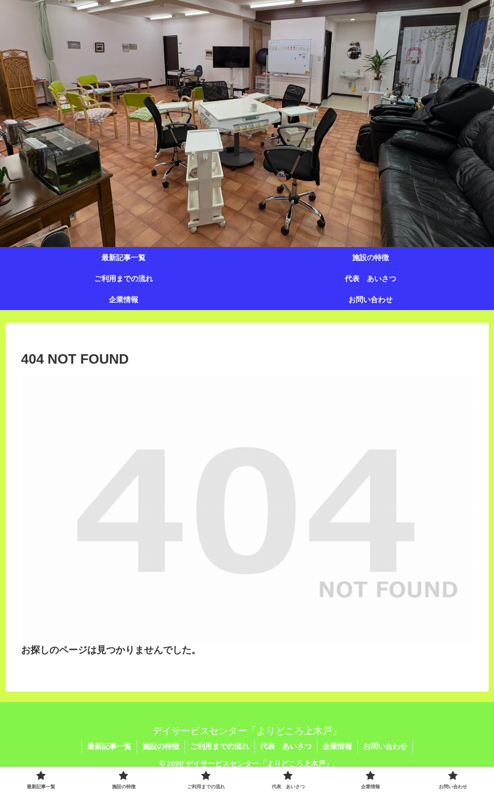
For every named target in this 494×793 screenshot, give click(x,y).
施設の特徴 (160, 746)
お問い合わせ (385, 746)
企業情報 (337, 746)
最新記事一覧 (109, 746)
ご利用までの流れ (219, 746)
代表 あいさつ (286, 746)
